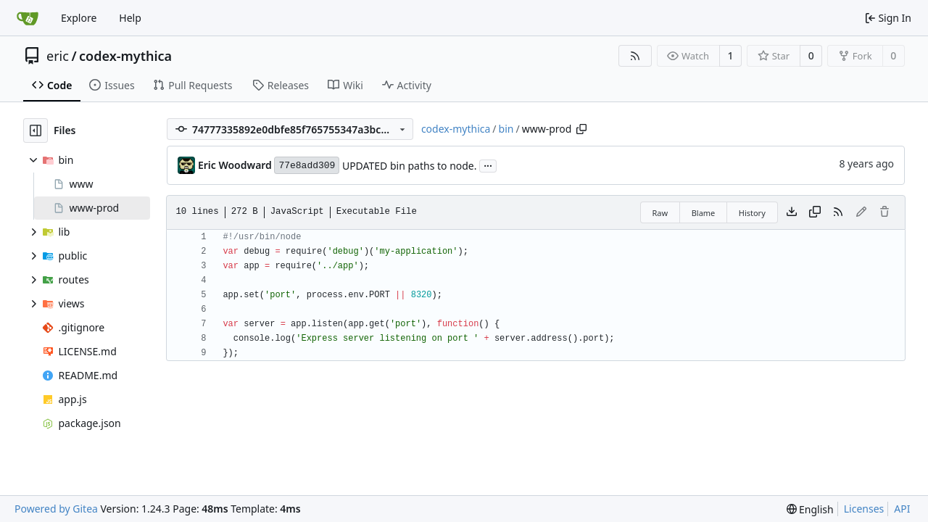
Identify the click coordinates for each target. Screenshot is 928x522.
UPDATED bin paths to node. (409, 166)
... (488, 165)
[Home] (27, 18)
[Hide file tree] (35, 130)
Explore (78, 18)
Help (130, 18)
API (902, 508)
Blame (704, 212)
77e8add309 (306, 165)
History (752, 212)
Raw (660, 212)
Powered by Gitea (56, 508)
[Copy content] (814, 212)
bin (506, 129)
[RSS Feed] (635, 56)
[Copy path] (581, 129)
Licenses (864, 508)
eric (57, 56)
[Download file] (791, 212)
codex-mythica (125, 56)
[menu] (810, 509)
